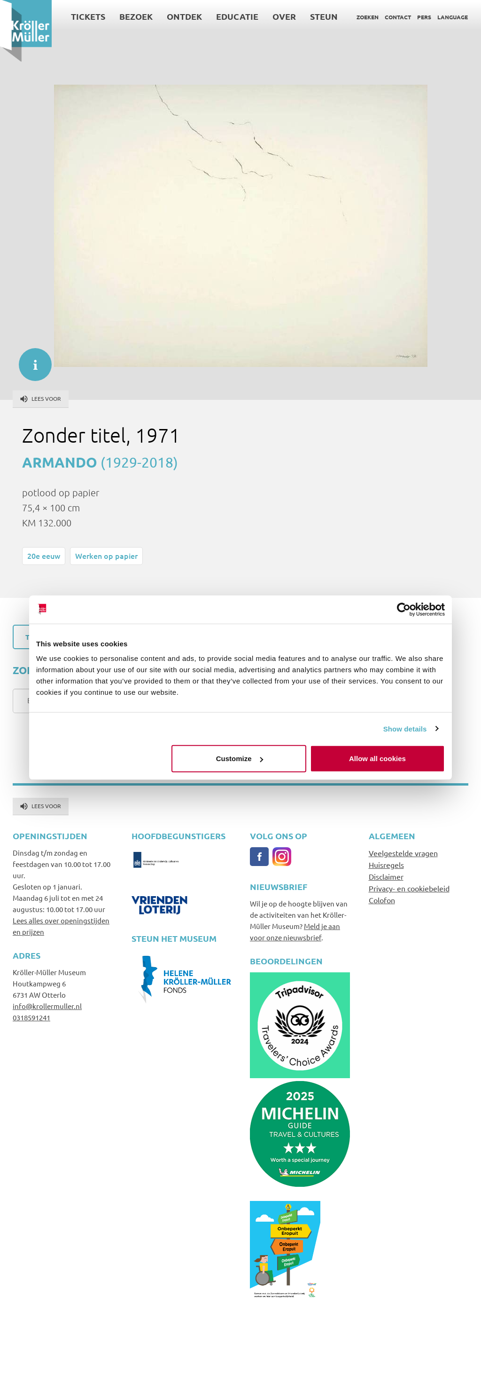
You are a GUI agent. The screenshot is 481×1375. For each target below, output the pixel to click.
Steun (324, 16)
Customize (239, 759)
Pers (424, 17)
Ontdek (184, 16)
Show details (405, 728)
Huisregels (386, 864)
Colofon (382, 900)
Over (284, 16)
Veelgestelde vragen (403, 853)
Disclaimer (386, 876)
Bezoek (136, 16)
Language (452, 17)
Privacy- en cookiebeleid (409, 888)
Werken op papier (106, 555)
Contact (398, 17)
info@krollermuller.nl (47, 1005)
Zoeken (368, 17)
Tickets (88, 16)
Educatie (237, 16)
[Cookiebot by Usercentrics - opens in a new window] (404, 609)
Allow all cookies (377, 759)
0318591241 (31, 1017)
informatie (30, 360)
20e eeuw (43, 555)
